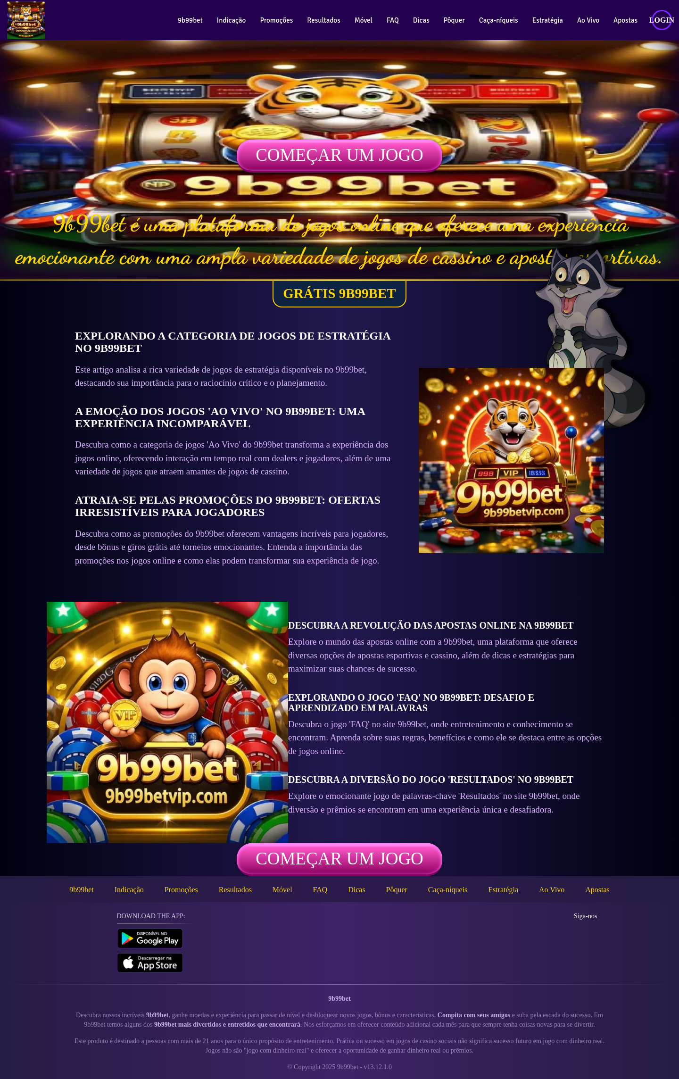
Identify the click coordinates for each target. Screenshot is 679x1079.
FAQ (393, 20)
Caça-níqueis (498, 20)
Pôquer (454, 20)
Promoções (276, 20)
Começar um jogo (339, 155)
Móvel (364, 20)
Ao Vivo (588, 20)
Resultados (323, 20)
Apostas (625, 20)
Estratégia (547, 20)
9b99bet (190, 20)
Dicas (421, 20)
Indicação (231, 20)
